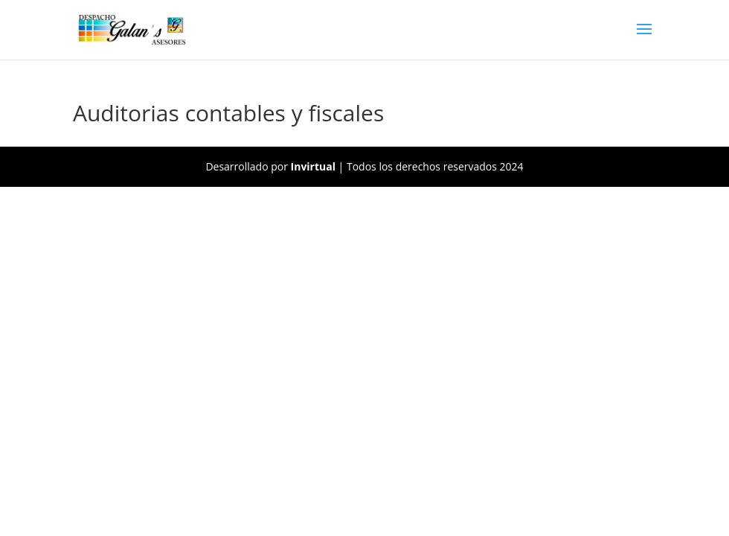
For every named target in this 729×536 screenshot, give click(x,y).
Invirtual (313, 166)
